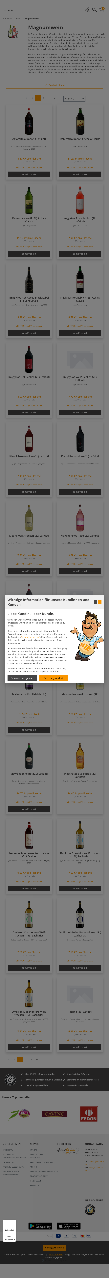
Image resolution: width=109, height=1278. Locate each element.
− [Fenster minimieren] (95, 602)
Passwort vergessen (30, 637)
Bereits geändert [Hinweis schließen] (53, 678)
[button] (55, 657)
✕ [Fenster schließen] (99, 602)
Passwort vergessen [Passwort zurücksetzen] (22, 678)
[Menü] (14, 1221)
